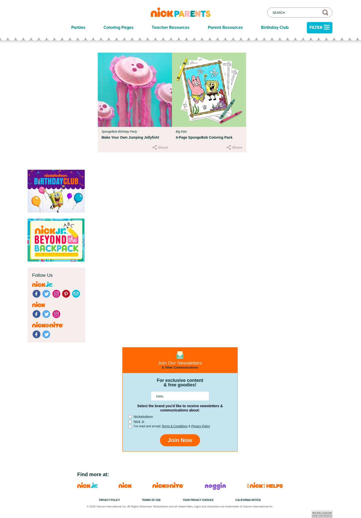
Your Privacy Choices (198, 500)
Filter (319, 28)
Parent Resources (225, 27)
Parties (78, 27)
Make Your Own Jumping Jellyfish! (130, 137)
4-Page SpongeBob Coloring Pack (204, 137)
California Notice (248, 500)
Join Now (180, 440)
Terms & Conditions (174, 426)
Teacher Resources (171, 27)
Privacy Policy (200, 426)
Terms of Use (151, 500)
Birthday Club (275, 27)
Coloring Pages (119, 27)
